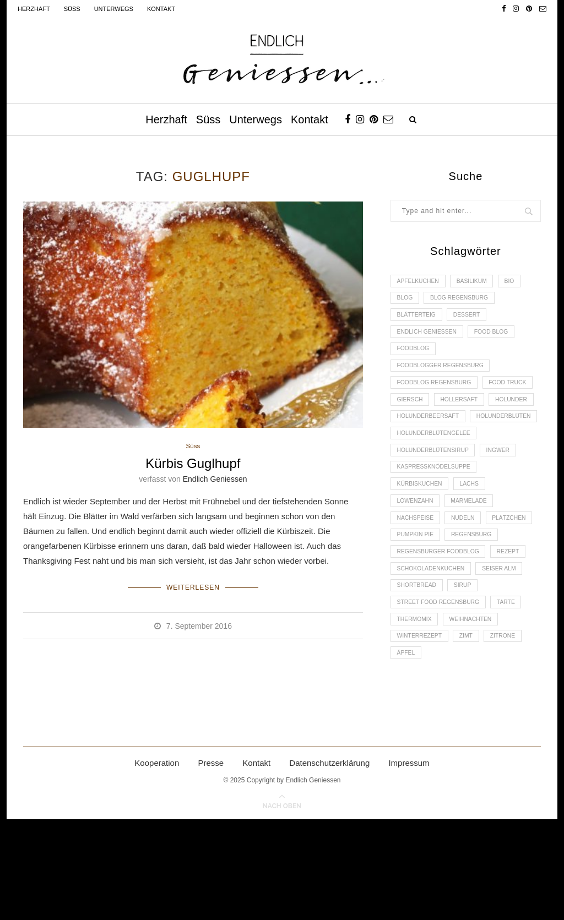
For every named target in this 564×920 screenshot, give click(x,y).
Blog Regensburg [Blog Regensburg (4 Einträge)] (465, 300)
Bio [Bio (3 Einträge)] (518, 282)
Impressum (408, 863)
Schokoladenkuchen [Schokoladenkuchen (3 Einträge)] (434, 658)
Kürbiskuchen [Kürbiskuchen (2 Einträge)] (422, 545)
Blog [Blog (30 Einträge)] (406, 300)
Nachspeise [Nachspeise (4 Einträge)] (417, 583)
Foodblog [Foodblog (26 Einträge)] (415, 357)
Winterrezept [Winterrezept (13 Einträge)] (422, 734)
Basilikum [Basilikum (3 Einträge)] (478, 282)
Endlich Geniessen (215, 480)
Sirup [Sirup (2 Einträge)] (468, 677)
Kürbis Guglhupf (192, 464)
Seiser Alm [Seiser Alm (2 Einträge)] (507, 658)
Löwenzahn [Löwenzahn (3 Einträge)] (417, 564)
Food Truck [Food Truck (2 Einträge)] (418, 413)
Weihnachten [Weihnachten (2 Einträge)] (476, 714)
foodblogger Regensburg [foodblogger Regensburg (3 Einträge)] (444, 376)
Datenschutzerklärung (329, 863)
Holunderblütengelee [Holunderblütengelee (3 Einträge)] (437, 489)
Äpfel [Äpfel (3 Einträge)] (407, 752)
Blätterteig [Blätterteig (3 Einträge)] (418, 319)
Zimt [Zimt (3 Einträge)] (472, 734)
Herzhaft (34, 9)
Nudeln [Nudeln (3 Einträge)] (468, 583)
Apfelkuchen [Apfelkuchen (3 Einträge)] (420, 282)
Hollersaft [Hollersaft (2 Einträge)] (417, 432)
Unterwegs (113, 9)
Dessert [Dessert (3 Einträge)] (472, 319)
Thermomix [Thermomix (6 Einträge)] (416, 714)
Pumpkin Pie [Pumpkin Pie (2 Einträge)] (472, 601)
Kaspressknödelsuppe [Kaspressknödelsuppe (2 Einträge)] (437, 526)
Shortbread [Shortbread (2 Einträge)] (419, 677)
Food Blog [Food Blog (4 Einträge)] (499, 338)
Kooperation (156, 863)
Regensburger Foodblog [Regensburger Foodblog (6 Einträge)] (441, 639)
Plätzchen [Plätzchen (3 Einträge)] (415, 601)
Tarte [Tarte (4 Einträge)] (514, 696)
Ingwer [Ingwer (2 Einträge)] (506, 507)
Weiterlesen (193, 587)
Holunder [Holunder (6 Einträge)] (474, 432)
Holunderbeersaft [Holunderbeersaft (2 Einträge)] (431, 451)
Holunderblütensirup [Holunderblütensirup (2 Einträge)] (436, 507)
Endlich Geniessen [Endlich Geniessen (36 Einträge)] (430, 338)
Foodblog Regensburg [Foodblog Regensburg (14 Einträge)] (437, 394)
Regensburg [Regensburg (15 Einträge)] (419, 620)
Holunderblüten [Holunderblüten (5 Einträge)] (426, 470)
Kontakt (161, 9)
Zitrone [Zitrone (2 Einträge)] (511, 734)
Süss (72, 9)
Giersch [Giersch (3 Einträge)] (471, 413)
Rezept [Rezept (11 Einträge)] (516, 639)
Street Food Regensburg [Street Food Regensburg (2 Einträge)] (441, 696)
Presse (211, 863)
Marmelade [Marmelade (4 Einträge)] (474, 564)
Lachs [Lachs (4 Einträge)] (475, 545)
